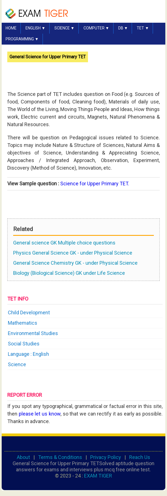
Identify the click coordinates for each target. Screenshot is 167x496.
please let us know (40, 414)
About (23, 457)
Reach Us (139, 457)
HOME (11, 28)
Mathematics (22, 323)
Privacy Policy (105, 457)
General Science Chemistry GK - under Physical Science (75, 263)
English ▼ (35, 28)
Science (17, 364)
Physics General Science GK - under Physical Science (72, 253)
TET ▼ (143, 28)
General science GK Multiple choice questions (64, 243)
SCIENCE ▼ (64, 28)
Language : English (28, 354)
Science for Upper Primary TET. (94, 183)
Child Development (29, 312)
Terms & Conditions (60, 457)
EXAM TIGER (98, 476)
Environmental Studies (33, 333)
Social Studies (24, 344)
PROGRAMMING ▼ (22, 39)
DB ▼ (123, 28)
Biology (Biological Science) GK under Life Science (69, 273)
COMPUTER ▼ (96, 28)
